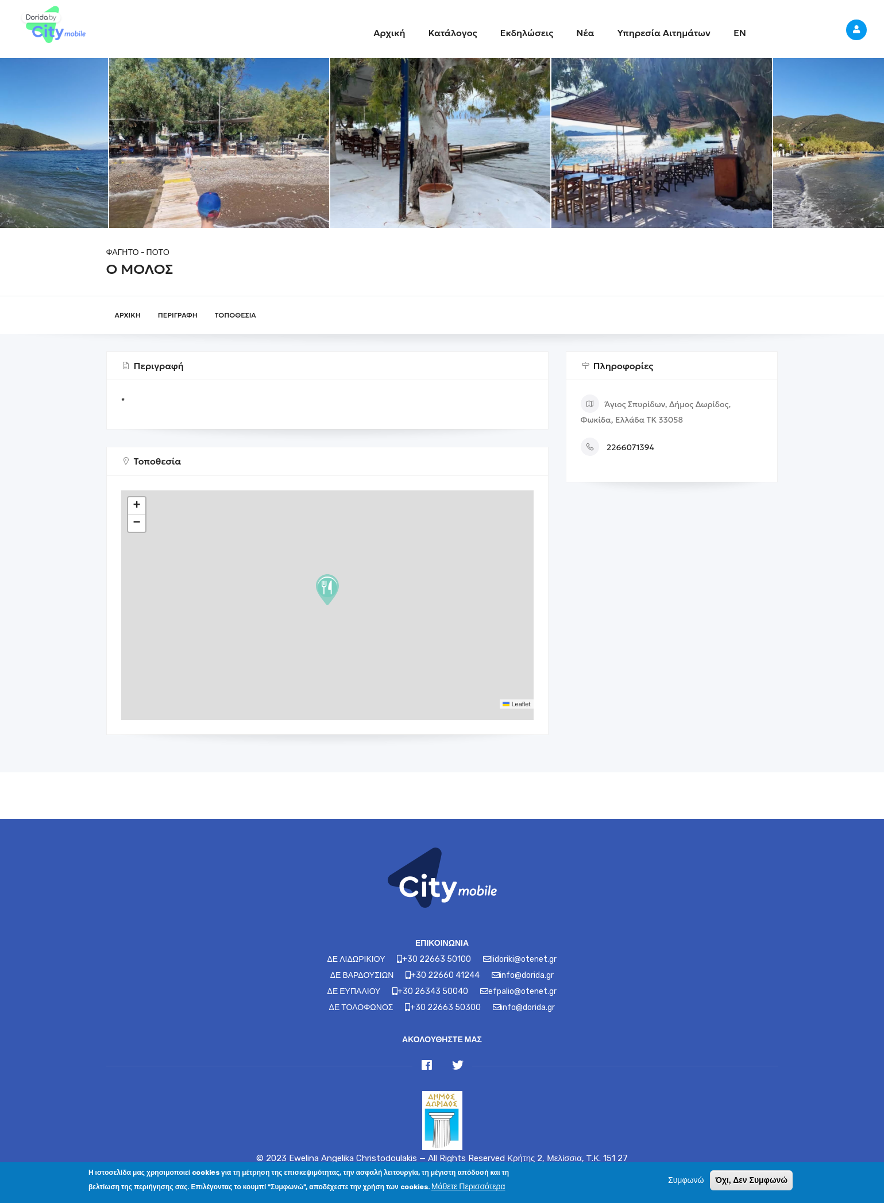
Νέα (585, 32)
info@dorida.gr (527, 975)
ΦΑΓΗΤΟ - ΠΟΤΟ (137, 252)
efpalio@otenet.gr (522, 991)
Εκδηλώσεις (527, 32)
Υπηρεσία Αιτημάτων (664, 32)
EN (740, 32)
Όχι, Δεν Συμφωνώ (751, 1180)
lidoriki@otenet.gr (524, 959)
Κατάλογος (452, 32)
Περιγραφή (178, 315)
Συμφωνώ (686, 1180)
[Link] (51, 26)
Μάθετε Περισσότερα (468, 1187)
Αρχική (389, 32)
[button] (327, 589)
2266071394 (630, 447)
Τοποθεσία (235, 315)
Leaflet (516, 704)
